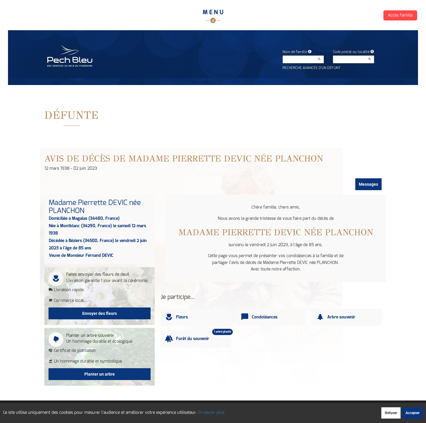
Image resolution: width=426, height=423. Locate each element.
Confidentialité (213, 410)
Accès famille (400, 15)
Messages (368, 184)
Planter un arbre (99, 374)
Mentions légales (262, 410)
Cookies (236, 410)
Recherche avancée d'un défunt (312, 68)
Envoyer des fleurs (99, 313)
